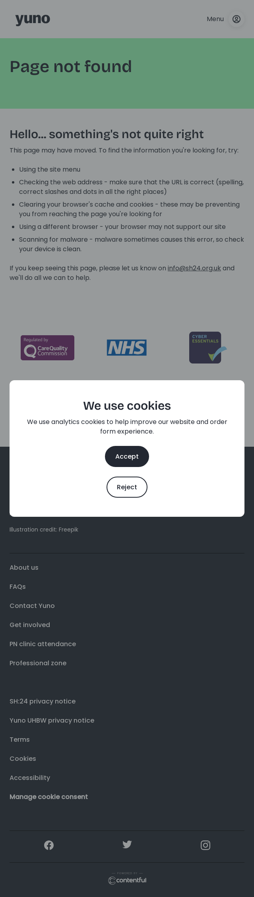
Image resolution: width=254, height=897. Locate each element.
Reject (127, 487)
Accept (127, 456)
